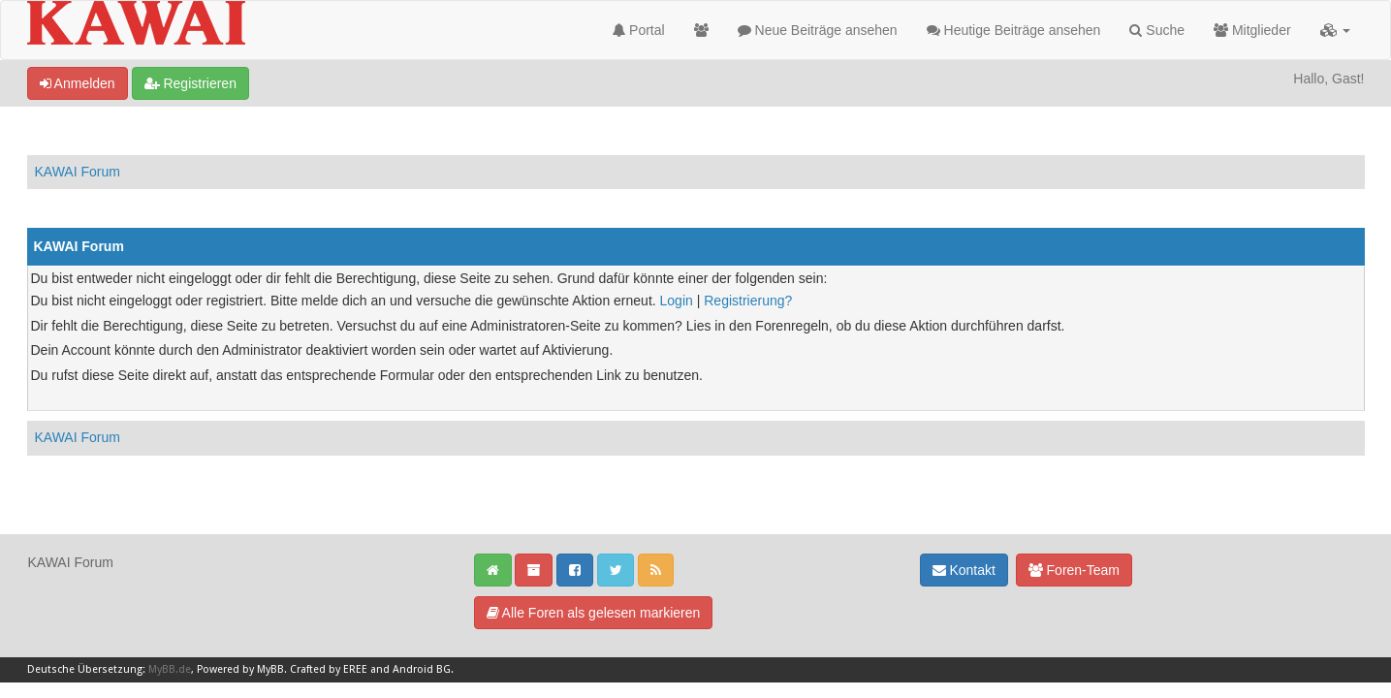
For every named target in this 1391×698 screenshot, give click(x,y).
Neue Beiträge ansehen (818, 30)
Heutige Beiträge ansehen (1014, 30)
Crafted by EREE (328, 669)
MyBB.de (169, 669)
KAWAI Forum (77, 171)
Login (676, 300)
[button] (1335, 30)
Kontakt (964, 570)
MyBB (270, 669)
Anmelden (77, 83)
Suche (1157, 30)
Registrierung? (748, 300)
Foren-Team (1074, 570)
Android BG (422, 669)
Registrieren (190, 83)
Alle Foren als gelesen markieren (594, 612)
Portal (638, 30)
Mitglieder (1252, 30)
